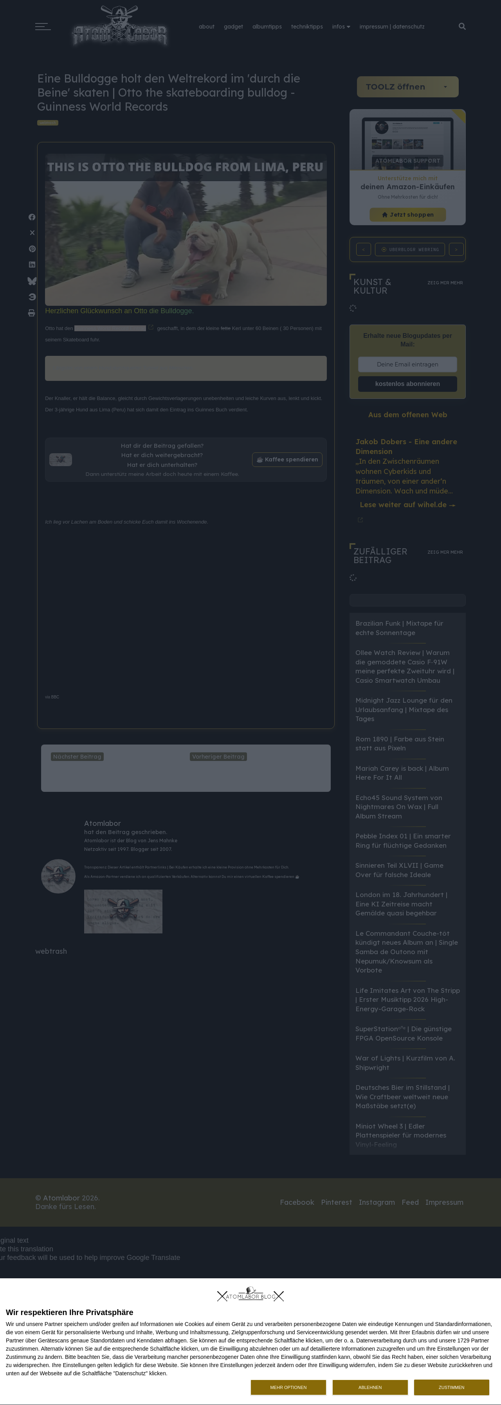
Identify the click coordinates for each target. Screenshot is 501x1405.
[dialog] (250, 1342)
